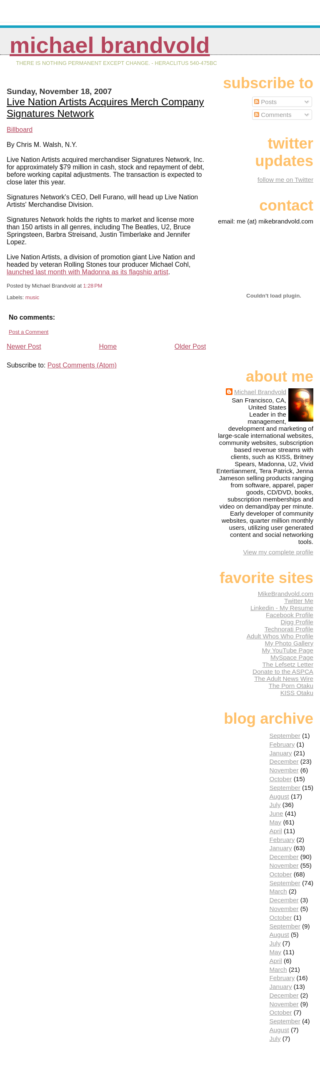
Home (108, 346)
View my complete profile (278, 552)
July (274, 804)
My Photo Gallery (289, 643)
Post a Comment (28, 332)
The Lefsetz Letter (287, 664)
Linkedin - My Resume (281, 607)
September (284, 735)
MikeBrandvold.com (285, 593)
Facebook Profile (289, 614)
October (280, 778)
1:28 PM (92, 286)
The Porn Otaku (291, 685)
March (278, 891)
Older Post (190, 346)
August (279, 796)
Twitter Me (298, 600)
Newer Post (24, 346)
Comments (273, 114)
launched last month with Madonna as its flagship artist (87, 272)
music (32, 297)
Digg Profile (296, 622)
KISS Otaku (296, 692)
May (275, 822)
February (282, 744)
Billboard (19, 129)
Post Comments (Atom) (82, 365)
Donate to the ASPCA (282, 671)
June (276, 813)
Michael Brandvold (110, 45)
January (280, 753)
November (283, 770)
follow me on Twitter (285, 179)
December (283, 761)
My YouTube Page (287, 650)
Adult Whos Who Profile (280, 636)
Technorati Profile (289, 629)
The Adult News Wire (283, 678)
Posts (265, 101)
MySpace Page (291, 657)
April (275, 830)
